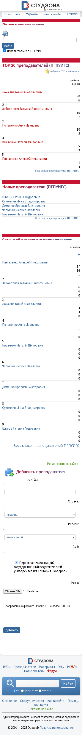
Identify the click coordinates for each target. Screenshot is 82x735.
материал (46, 690)
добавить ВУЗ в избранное (64, 71)
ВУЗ (18, 690)
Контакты (41, 705)
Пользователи (34, 671)
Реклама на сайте (40, 709)
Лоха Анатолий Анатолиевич (22, 92)
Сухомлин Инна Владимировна (24, 201)
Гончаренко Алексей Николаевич (25, 159)
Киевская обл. (52, 14)
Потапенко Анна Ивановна (20, 125)
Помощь (73, 701)
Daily (61, 667)
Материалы (47, 667)
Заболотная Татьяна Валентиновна (27, 109)
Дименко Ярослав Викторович (23, 206)
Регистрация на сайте (62, 464)
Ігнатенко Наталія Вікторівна (22, 142)
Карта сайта (55, 701)
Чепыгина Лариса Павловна (21, 210)
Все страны (12, 14)
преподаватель (30, 690)
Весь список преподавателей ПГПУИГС (57, 170)
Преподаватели (24, 667)
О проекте (9, 701)
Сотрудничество (32, 701)
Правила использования (56, 727)
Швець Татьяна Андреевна (21, 197)
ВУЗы (7, 667)
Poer (72, 667)
